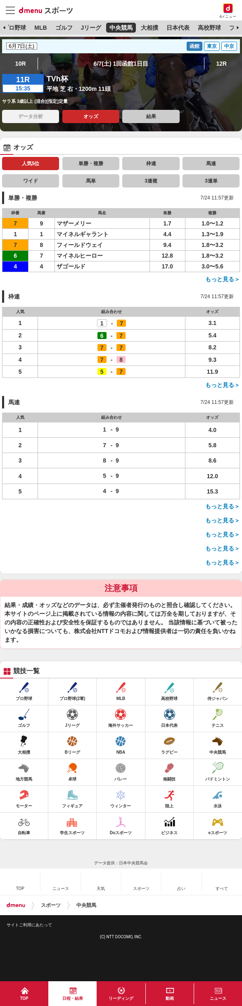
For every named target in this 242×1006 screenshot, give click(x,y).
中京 (229, 46)
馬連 (211, 163)
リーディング (121, 998)
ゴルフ (64, 27)
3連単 (211, 181)
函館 (194, 46)
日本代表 (178, 27)
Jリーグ (91, 27)
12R (221, 63)
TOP (24, 998)
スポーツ (51, 905)
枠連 (151, 163)
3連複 (151, 181)
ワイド (30, 181)
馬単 (91, 181)
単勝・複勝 (90, 163)
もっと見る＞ (222, 279)
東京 (212, 46)
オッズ (90, 116)
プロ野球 (14, 27)
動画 (170, 998)
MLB (40, 27)
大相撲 (149, 27)
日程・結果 (72, 998)
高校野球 (209, 27)
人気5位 (31, 163)
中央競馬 (121, 27)
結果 (151, 116)
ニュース (218, 998)
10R (20, 63)
